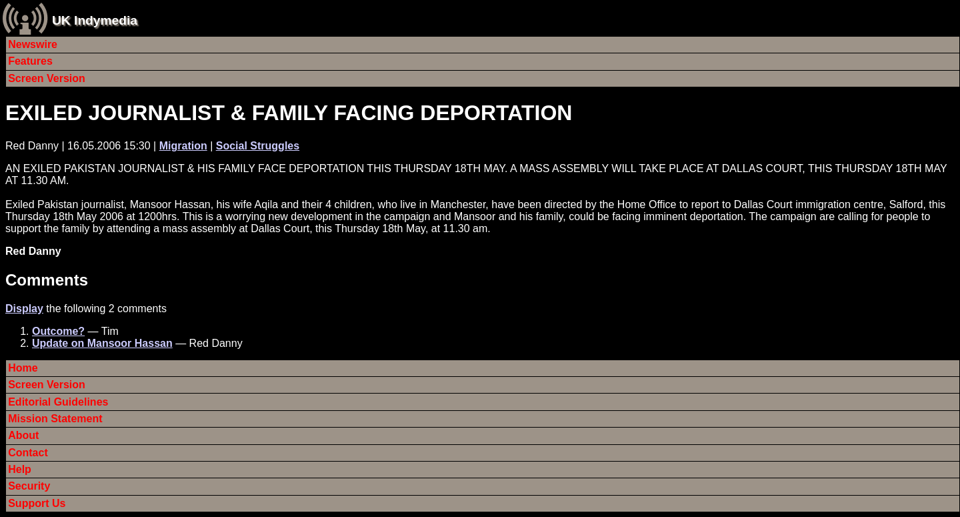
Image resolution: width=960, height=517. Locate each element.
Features (30, 61)
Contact (28, 452)
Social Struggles (257, 145)
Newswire (32, 44)
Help (19, 469)
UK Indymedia (94, 20)
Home (22, 368)
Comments (46, 280)
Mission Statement (55, 418)
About (23, 435)
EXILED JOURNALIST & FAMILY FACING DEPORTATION (288, 113)
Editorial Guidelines (58, 402)
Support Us (36, 503)
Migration (183, 145)
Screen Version (46, 78)
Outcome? (58, 331)
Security (29, 486)
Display (24, 308)
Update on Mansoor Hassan (102, 343)
